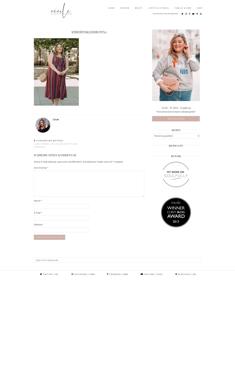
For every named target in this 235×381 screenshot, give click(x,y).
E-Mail (38, 212)
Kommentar (41, 168)
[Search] (201, 12)
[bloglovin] (197, 12)
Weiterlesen (176, 119)
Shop (199, 7)
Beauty (139, 7)
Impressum (42, 378)
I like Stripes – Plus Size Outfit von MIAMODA (61, 143)
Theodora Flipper (52, 375)
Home (112, 7)
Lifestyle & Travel (158, 7)
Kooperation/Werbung (165, 12)
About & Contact (75, 375)
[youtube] (193, 12)
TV (108, 375)
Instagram (83, 274)
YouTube (152, 274)
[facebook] (189, 12)
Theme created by (187, 375)
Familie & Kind (183, 7)
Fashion (124, 7)
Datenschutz (59, 378)
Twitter (49, 274)
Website (38, 224)
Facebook (117, 274)
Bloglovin (185, 274)
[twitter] (182, 12)
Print (116, 375)
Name (38, 200)
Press (91, 375)
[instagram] (186, 12)
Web (100, 375)
